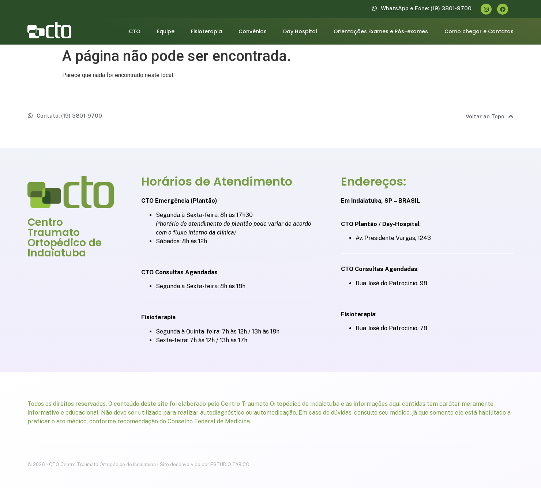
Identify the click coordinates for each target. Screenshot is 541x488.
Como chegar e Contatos (479, 31)
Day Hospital (300, 31)
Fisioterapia (206, 31)
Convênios (252, 31)
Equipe (165, 31)
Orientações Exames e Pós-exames (381, 31)
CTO (134, 31)
